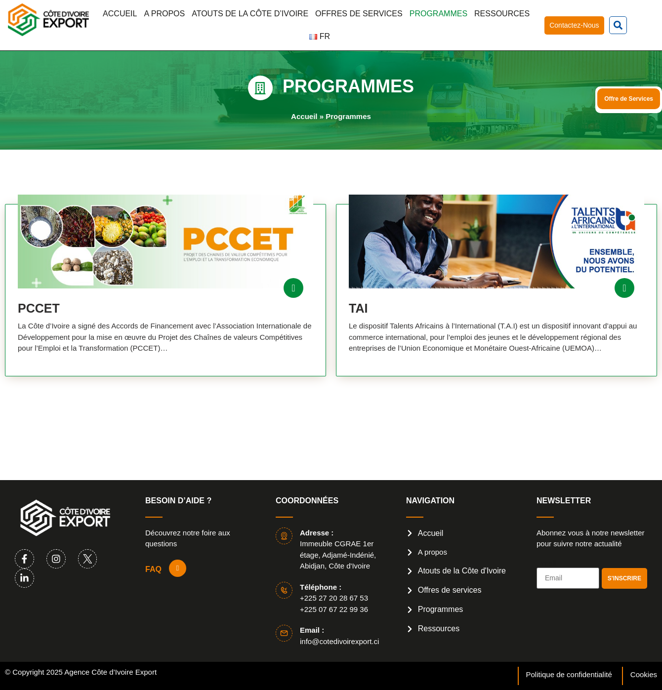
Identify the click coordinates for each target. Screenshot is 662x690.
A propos (164, 13)
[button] (618, 25)
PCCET (39, 308)
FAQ (153, 569)
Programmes (438, 13)
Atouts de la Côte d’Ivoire (250, 13)
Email (546, 564)
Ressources (502, 13)
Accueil (120, 13)
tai (358, 308)
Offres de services (359, 13)
